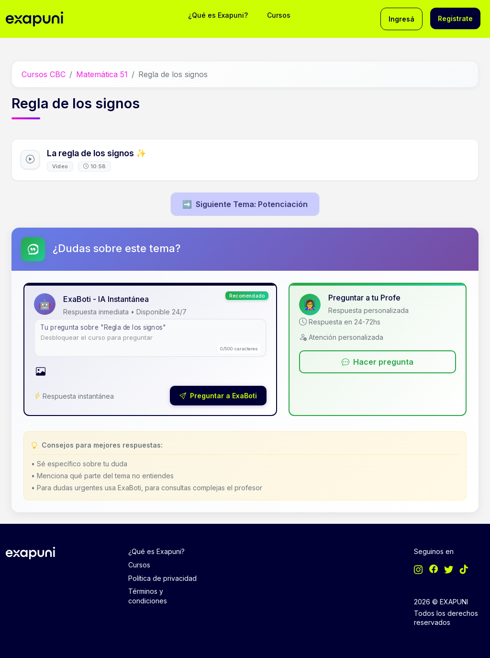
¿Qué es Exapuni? (218, 15)
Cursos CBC (44, 74)
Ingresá (401, 19)
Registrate (455, 18)
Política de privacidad (162, 578)
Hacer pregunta (377, 362)
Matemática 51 (102, 74)
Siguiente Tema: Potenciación (245, 204)
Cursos (278, 15)
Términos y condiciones (147, 596)
